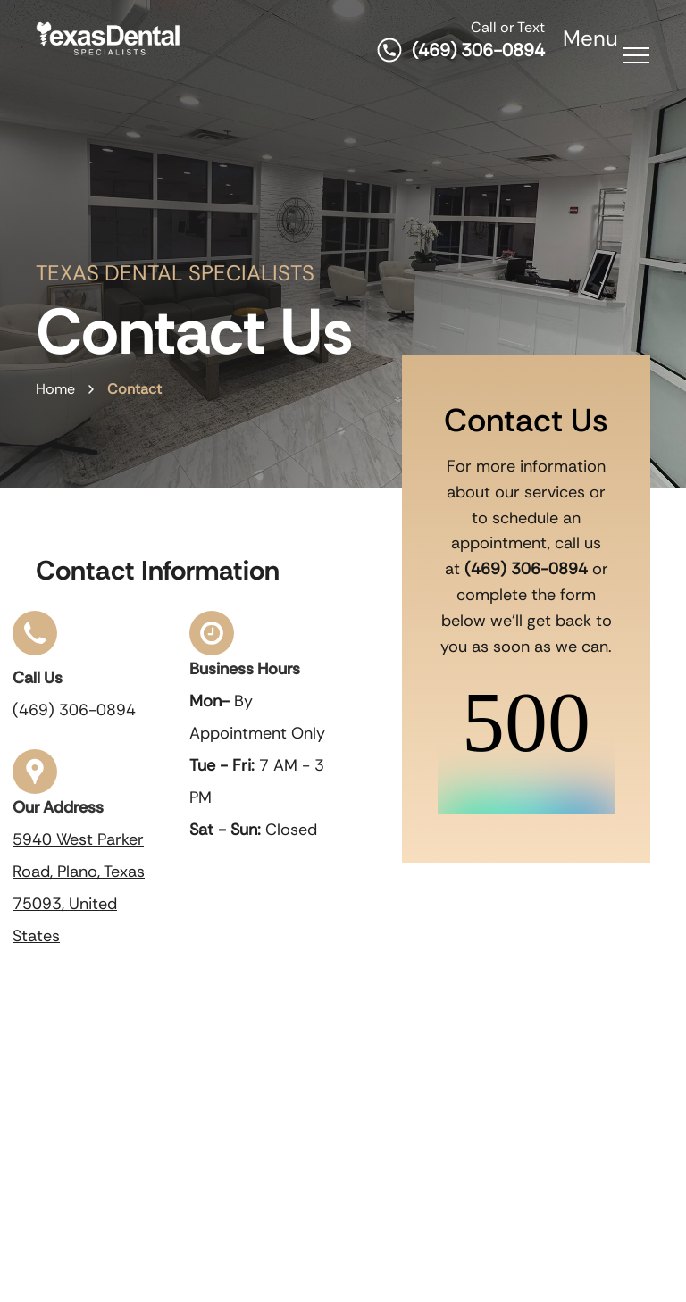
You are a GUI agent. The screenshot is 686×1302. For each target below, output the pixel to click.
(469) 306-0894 (478, 50)
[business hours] (212, 641)
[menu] (636, 55)
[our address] (35, 784)
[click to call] (35, 645)
